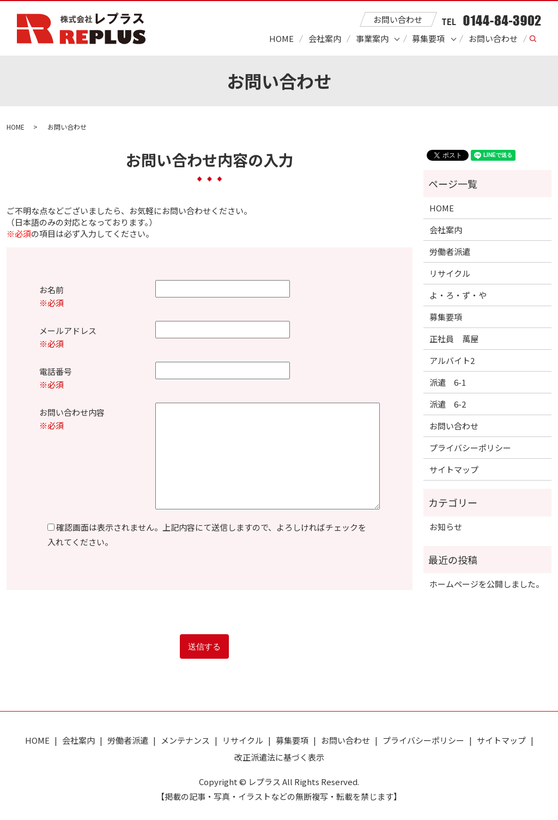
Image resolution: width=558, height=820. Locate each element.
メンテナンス (185, 740)
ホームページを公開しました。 (486, 584)
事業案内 (372, 38)
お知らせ (445, 526)
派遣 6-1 (447, 382)
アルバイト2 (452, 360)
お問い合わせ (493, 38)
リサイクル (449, 273)
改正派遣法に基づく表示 (279, 757)
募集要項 (428, 38)
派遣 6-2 (447, 404)
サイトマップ (453, 469)
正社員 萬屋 (453, 338)
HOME (281, 38)
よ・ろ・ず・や (458, 295)
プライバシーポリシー (470, 447)
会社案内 (324, 38)
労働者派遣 (449, 251)
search (538, 39)
